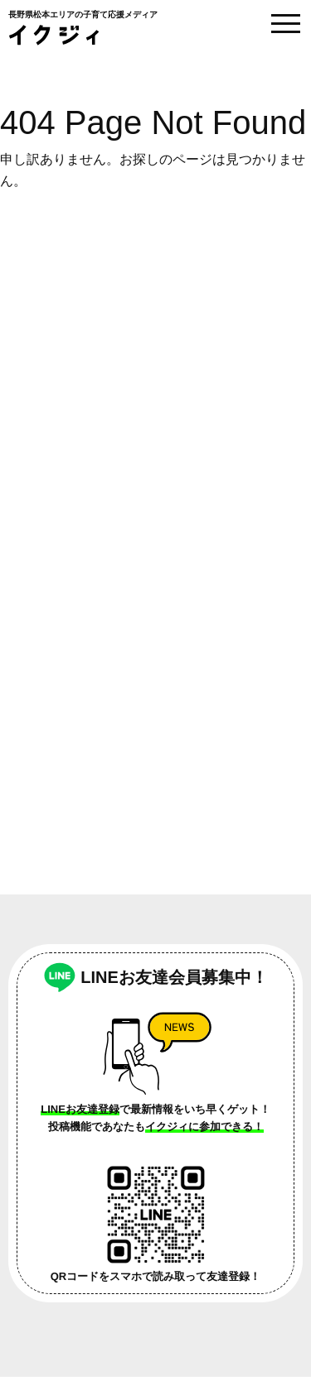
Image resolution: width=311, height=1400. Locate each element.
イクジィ (54, 35)
